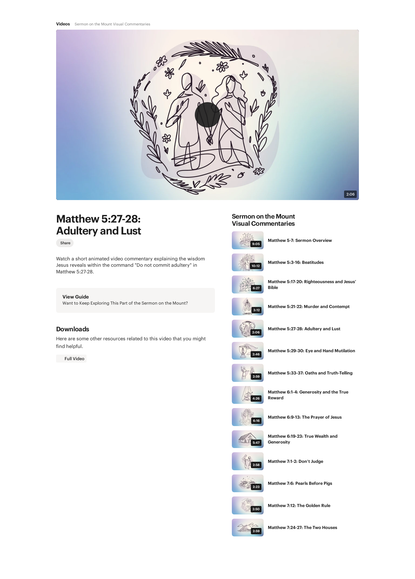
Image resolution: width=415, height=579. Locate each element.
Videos (63, 23)
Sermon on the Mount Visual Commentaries (112, 24)
